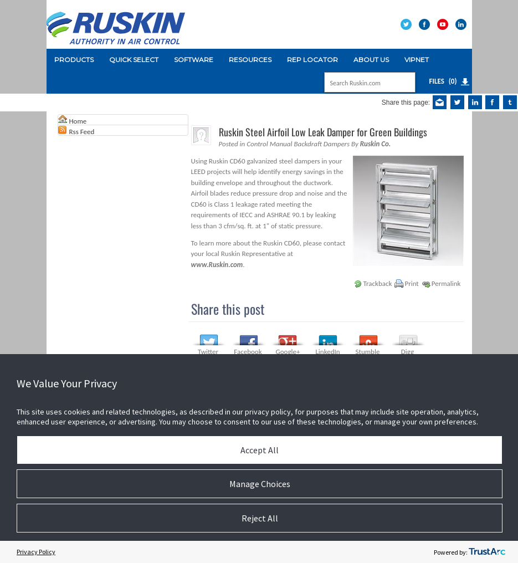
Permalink (446, 283)
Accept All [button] (259, 449)
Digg (407, 351)
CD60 (237, 161)
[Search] (358, 83)
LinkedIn (327, 351)
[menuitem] (74, 60)
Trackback (377, 283)
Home (78, 121)
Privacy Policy (36, 551)
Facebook (247, 351)
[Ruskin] (116, 23)
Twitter (208, 351)
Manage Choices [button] (259, 483)
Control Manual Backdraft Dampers (298, 144)
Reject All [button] (260, 518)
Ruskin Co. (375, 144)
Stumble (368, 351)
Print (411, 283)
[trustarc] (487, 552)
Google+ (288, 351)
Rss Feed (82, 131)
